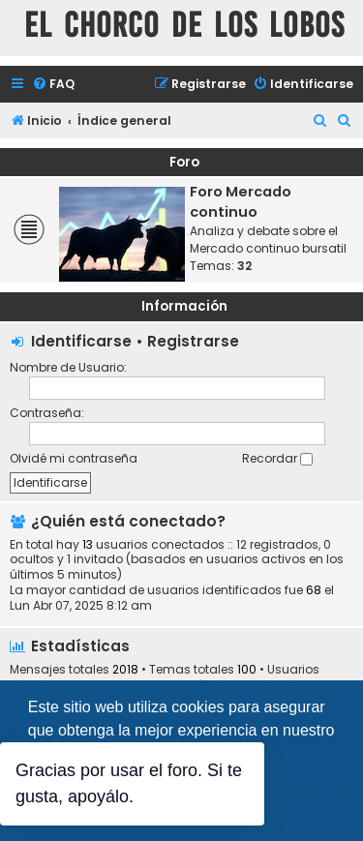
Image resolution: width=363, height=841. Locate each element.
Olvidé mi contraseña (73, 458)
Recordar (277, 458)
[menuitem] (53, 85)
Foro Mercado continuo (240, 202)
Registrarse (193, 341)
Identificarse (81, 341)
